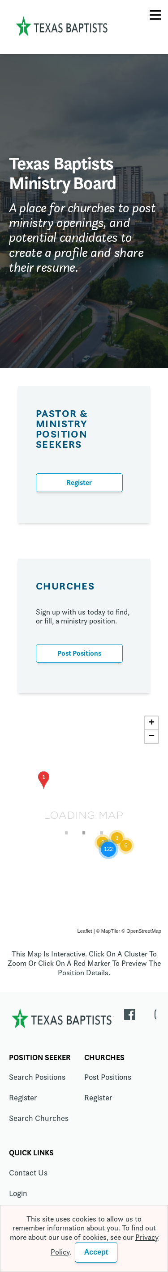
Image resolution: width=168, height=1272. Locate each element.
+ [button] (152, 723)
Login (18, 1193)
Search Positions (37, 1077)
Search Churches (39, 1118)
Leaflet (85, 931)
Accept (96, 1252)
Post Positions (79, 653)
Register (79, 482)
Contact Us (28, 1172)
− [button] (152, 736)
